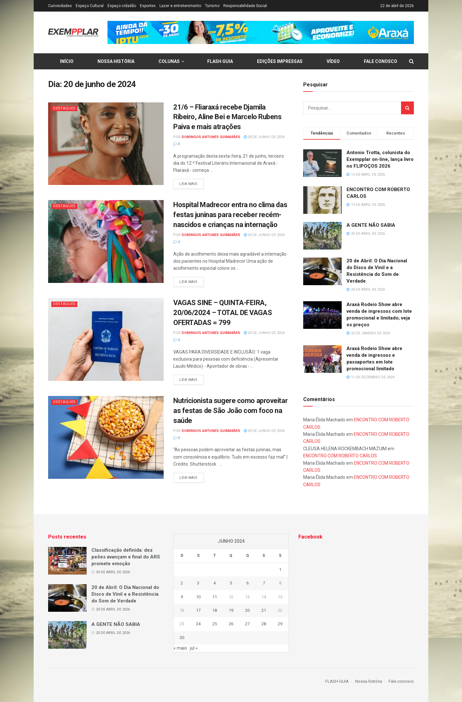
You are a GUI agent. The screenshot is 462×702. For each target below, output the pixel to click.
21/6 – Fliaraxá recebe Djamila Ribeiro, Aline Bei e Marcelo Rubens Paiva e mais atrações (227, 117)
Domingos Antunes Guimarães (211, 137)
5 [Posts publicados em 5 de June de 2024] (231, 583)
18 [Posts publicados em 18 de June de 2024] (214, 610)
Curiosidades (60, 6)
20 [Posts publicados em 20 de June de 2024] (247, 610)
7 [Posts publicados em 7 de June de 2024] (264, 583)
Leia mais (188, 184)
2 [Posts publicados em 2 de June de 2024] (182, 583)
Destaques (65, 108)
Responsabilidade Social (245, 6)
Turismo (212, 6)
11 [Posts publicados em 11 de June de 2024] (214, 596)
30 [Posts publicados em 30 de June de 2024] (182, 637)
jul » (194, 648)
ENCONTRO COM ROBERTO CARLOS (340, 455)
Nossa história (116, 61)
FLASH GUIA (220, 61)
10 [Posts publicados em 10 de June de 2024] (198, 596)
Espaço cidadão (121, 6)
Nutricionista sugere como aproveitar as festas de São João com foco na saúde (230, 411)
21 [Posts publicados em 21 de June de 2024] (263, 610)
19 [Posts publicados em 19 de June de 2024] (231, 610)
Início (66, 61)
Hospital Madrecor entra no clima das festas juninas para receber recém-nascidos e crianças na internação (230, 215)
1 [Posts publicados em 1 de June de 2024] (280, 569)
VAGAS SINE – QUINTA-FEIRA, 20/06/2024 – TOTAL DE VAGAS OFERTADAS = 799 (222, 313)
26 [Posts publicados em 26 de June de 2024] (231, 623)
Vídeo (333, 61)
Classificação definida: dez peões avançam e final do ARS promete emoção (125, 556)
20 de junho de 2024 (264, 137)
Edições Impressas (280, 61)
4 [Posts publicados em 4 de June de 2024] (214, 583)
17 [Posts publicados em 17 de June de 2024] (198, 610)
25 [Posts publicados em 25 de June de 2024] (214, 623)
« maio (180, 648)
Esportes (148, 6)
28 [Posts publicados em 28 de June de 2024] (263, 623)
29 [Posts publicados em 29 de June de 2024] (280, 623)
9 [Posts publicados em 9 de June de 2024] (182, 596)
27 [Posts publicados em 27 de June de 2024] (247, 623)
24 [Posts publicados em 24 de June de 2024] (198, 623)
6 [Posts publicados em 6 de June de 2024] (247, 583)
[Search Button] (407, 107)
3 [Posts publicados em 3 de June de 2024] (198, 583)
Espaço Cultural (90, 6)
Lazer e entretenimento (180, 6)
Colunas (169, 61)
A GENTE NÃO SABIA (370, 225)
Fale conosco (380, 61)
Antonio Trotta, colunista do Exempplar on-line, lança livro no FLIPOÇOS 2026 (380, 159)
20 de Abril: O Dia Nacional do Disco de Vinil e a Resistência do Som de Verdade (125, 594)
